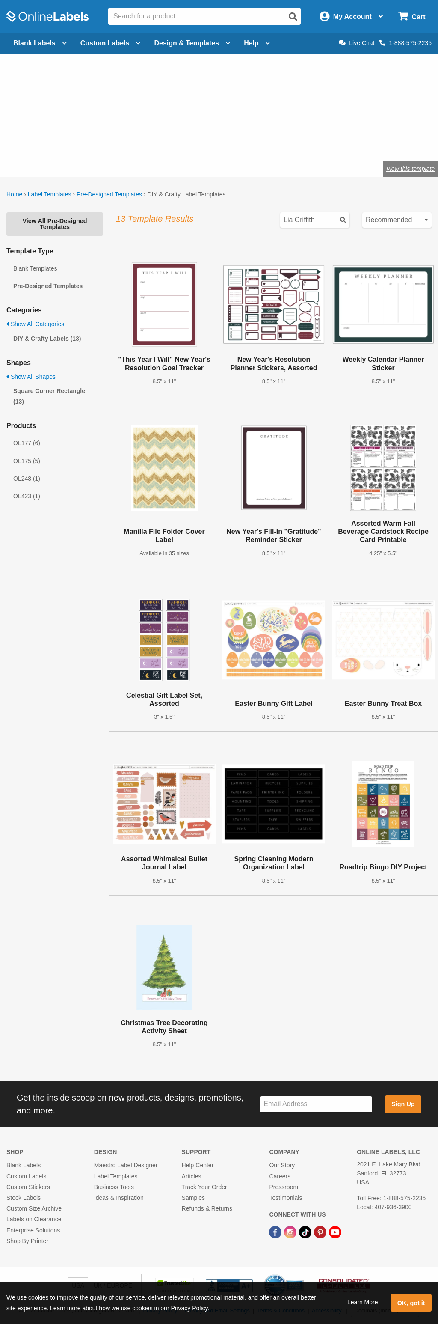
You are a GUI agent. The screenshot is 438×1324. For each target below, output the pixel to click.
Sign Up (402, 1104)
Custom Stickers (28, 1187)
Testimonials (285, 1197)
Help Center (198, 1165)
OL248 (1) (26, 478)
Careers (279, 1176)
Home (14, 194)
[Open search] (293, 16)
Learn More (362, 1302)
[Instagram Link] (291, 1231)
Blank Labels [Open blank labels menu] (40, 43)
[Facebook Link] (276, 1231)
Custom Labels (26, 1176)
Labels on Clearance (33, 1219)
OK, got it (411, 1303)
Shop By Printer (27, 1241)
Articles (191, 1176)
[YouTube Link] (335, 1231)
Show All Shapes (31, 376)
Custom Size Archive (34, 1208)
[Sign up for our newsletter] (316, 1104)
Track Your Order (204, 1187)
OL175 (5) (26, 461)
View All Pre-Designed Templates (54, 223)
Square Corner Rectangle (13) (49, 396)
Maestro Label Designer (126, 1165)
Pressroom (283, 1187)
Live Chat (356, 43)
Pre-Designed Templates (109, 194)
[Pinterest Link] (321, 1231)
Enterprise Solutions (33, 1230)
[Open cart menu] (412, 16)
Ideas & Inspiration (119, 1197)
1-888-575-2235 (405, 42)
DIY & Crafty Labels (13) (47, 338)
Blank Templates (35, 268)
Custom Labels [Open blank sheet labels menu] (110, 43)
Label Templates (49, 194)
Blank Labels (23, 1165)
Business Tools (114, 1187)
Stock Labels (23, 1197)
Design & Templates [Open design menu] (192, 43)
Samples (193, 1197)
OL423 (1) (26, 496)
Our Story (282, 1165)
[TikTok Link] (306, 1231)
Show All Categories (35, 324)
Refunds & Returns (207, 1208)
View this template (410, 168)
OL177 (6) (26, 443)
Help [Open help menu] (257, 43)
